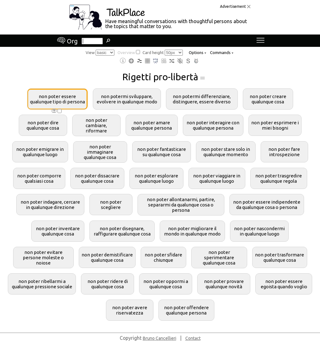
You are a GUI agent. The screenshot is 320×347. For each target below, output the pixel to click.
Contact (193, 338)
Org (67, 41)
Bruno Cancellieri (159, 338)
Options (197, 52)
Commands (221, 52)
